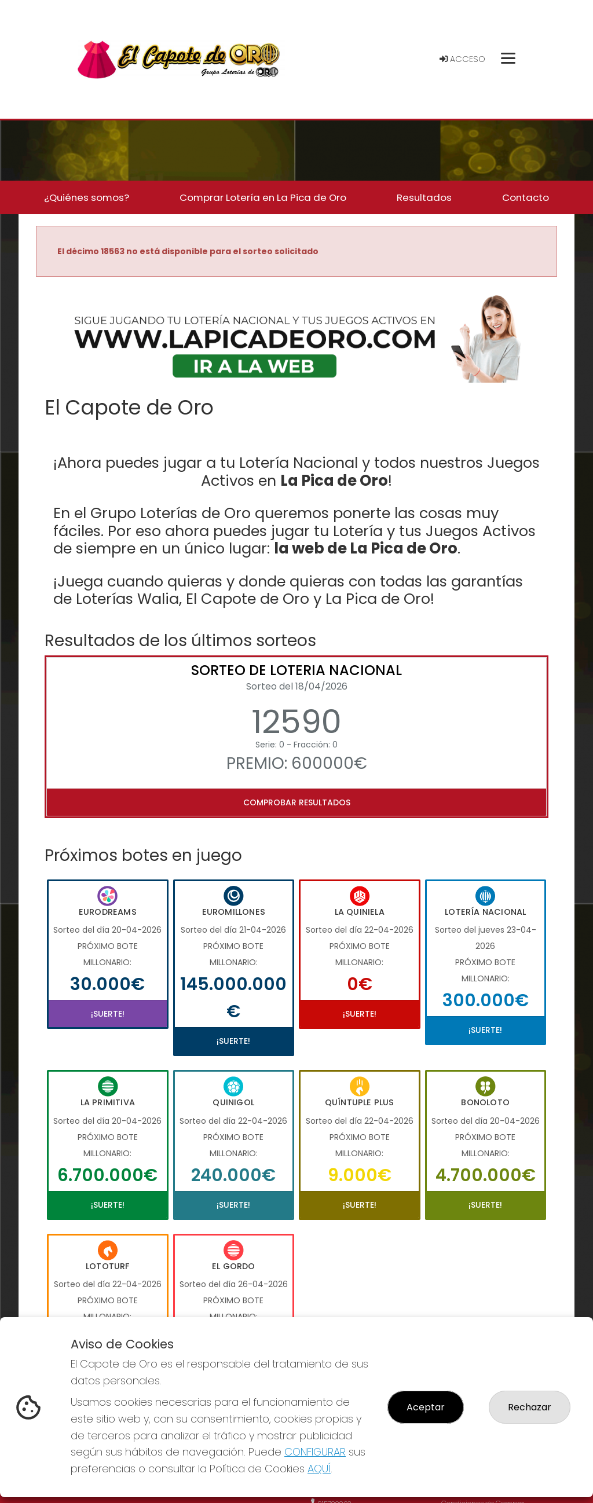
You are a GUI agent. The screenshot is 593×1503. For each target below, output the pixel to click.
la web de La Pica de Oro (365, 548)
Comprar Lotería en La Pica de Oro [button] (263, 197)
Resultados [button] (424, 197)
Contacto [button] (525, 197)
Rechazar (529, 1407)
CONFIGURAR (315, 1452)
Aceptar (426, 1407)
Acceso (462, 59)
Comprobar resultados (296, 802)
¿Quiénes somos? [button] (86, 197)
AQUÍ (319, 1468)
